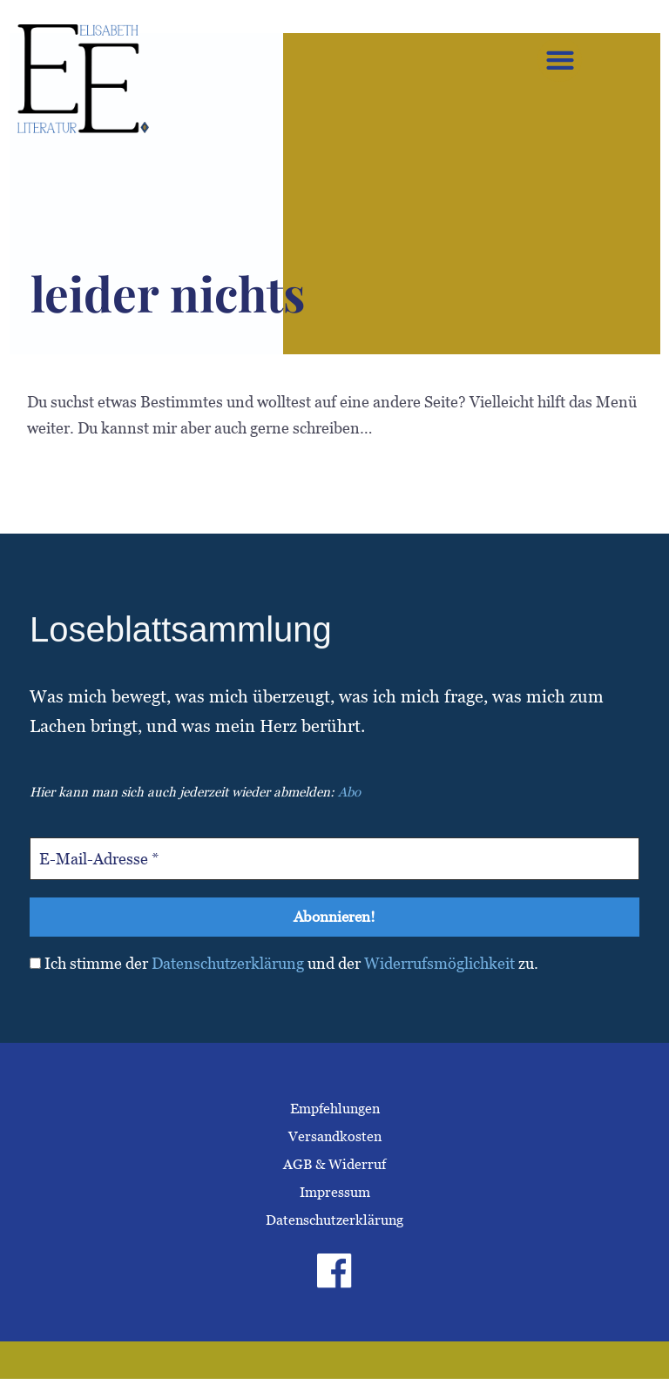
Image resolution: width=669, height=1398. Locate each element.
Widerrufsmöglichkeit (439, 965)
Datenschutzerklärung (228, 965)
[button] (559, 59)
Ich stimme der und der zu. (284, 965)
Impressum (335, 1194)
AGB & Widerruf (334, 1166)
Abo (349, 791)
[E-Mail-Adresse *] (334, 858)
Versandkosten (335, 1138)
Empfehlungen (335, 1110)
